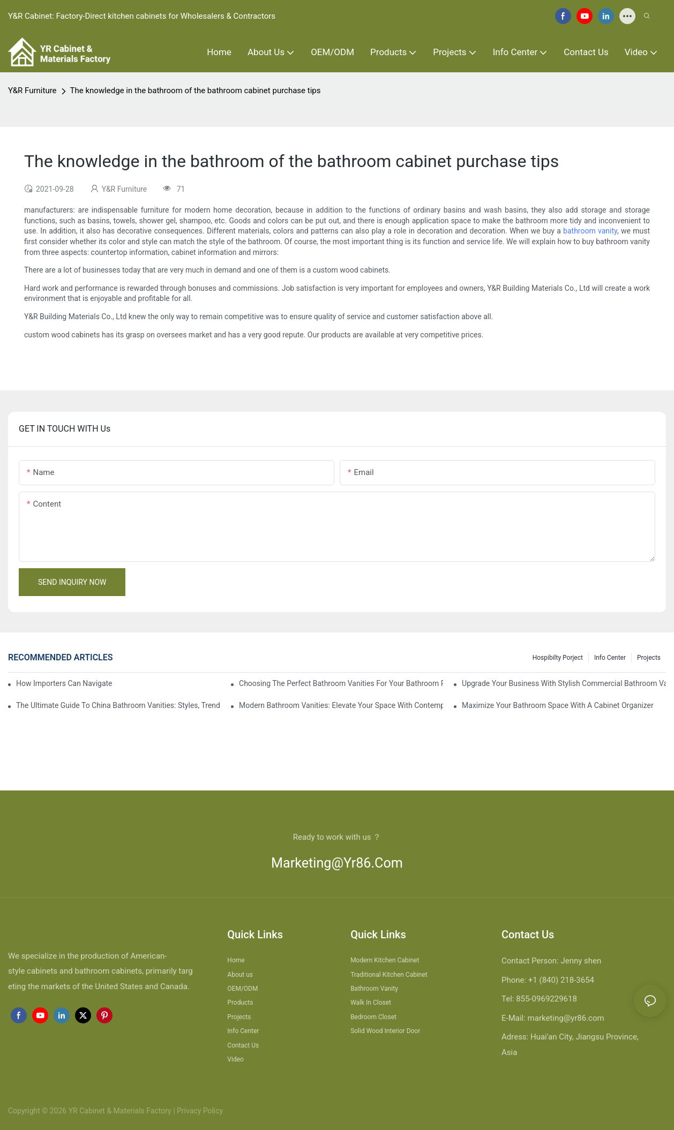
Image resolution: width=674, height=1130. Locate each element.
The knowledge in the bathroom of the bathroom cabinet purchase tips (195, 90)
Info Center (610, 657)
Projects (649, 657)
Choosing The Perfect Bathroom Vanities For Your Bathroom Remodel (341, 683)
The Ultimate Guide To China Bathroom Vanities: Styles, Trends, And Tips (118, 705)
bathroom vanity (590, 231)
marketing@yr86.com (337, 863)
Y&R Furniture (32, 90)
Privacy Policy (200, 1110)
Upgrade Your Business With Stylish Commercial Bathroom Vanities (564, 683)
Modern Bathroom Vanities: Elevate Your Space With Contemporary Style (341, 705)
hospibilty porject (558, 657)
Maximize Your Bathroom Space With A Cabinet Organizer (558, 705)
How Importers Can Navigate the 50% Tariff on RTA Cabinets (65, 683)
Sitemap (237, 1110)
